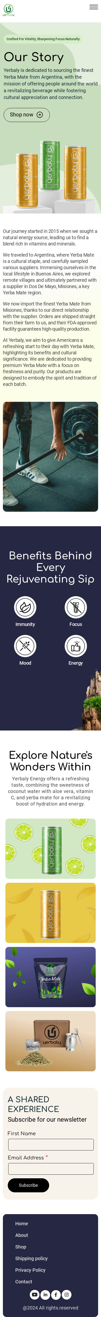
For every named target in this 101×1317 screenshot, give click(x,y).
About (21, 1235)
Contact (23, 1282)
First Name (22, 1133)
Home (21, 1223)
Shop (20, 1247)
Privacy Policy (30, 1270)
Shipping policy (31, 1258)
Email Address (28, 1157)
